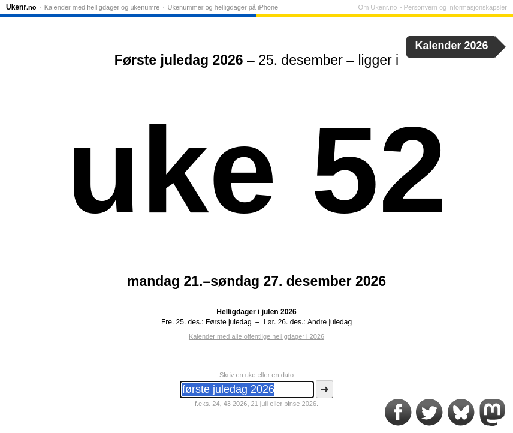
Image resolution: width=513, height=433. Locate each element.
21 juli (259, 403)
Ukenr (21, 7)
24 (215, 403)
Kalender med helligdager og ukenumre (102, 7)
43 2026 (236, 403)
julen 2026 (279, 312)
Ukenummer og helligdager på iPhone (223, 7)
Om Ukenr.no (377, 7)
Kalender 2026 (451, 46)
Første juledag (229, 322)
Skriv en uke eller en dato (256, 374)
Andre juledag (329, 322)
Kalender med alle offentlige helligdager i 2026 (256, 336)
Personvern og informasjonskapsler (455, 7)
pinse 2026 (300, 403)
